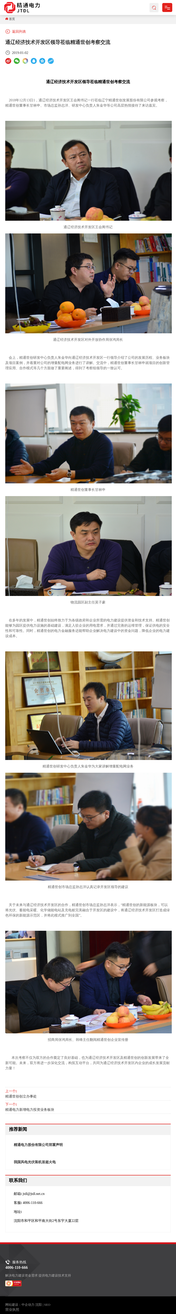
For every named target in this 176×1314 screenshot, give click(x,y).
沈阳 (38, 1305)
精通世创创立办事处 (21, 1096)
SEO (47, 1305)
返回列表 (15, 31)
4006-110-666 (32, 1203)
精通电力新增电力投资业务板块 (29, 1110)
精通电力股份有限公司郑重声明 (38, 1145)
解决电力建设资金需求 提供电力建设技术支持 (38, 1275)
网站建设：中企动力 (19, 1305)
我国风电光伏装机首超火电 (35, 1162)
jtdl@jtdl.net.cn (34, 1194)
